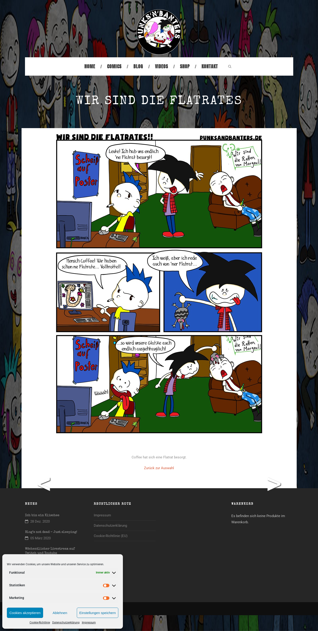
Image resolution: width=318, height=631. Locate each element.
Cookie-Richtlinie (40, 622)
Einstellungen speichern (97, 613)
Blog (138, 66)
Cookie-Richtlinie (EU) (110, 536)
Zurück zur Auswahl (159, 468)
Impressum (89, 622)
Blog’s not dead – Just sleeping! (51, 532)
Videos (161, 66)
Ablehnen (60, 613)
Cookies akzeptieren (25, 613)
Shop (185, 66)
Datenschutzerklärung (66, 622)
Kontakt (210, 66)
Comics (114, 66)
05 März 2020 (40, 538)
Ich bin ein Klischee (42, 515)
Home (89, 66)
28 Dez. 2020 (40, 521)
